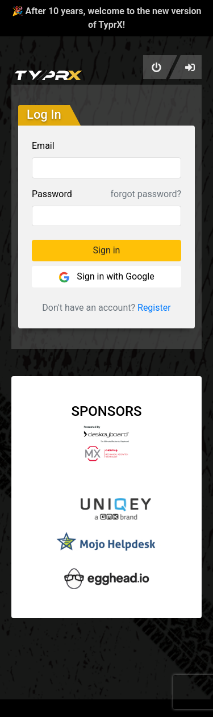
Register (154, 307)
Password (52, 194)
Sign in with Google (106, 277)
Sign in (106, 250)
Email (43, 145)
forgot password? (146, 194)
